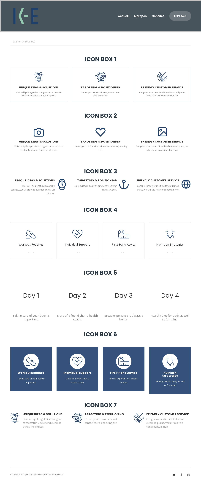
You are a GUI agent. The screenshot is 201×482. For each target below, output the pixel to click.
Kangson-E (57, 474)
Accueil (120, 15)
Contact (157, 15)
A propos (138, 15)
